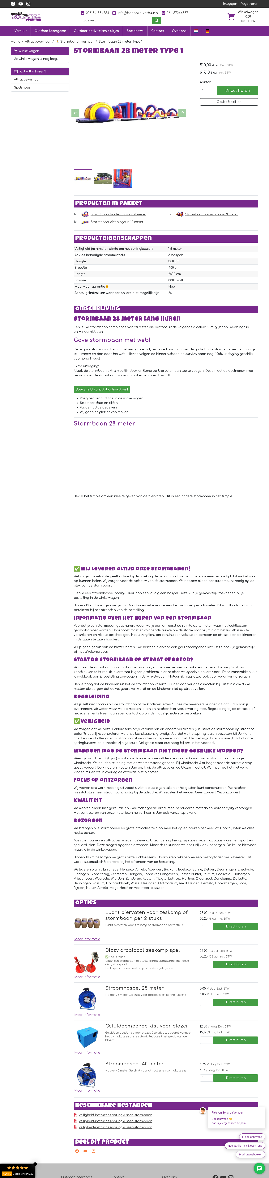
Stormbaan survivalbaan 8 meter (211, 214)
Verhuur (21, 31)
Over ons (179, 31)
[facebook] (13, 4)
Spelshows (135, 31)
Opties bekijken (229, 102)
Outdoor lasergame (50, 31)
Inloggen (230, 4)
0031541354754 (95, 13)
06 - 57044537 (175, 13)
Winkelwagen (26, 51)
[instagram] (28, 4)
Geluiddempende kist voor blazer (146, 1026)
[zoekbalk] (117, 20)
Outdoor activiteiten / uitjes (96, 31)
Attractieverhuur (38, 41)
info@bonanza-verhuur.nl (135, 13)
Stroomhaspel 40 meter (134, 1064)
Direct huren (237, 90)
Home (15, 41)
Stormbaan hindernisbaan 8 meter (118, 214)
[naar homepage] (26, 16)
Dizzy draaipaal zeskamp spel (142, 950)
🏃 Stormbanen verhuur (74, 41)
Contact (157, 31)
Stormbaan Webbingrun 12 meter (117, 222)
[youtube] (20, 4)
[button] (64, 79)
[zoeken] (156, 20)
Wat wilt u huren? (30, 71)
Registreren (249, 4)
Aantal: (205, 82)
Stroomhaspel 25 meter (134, 988)
